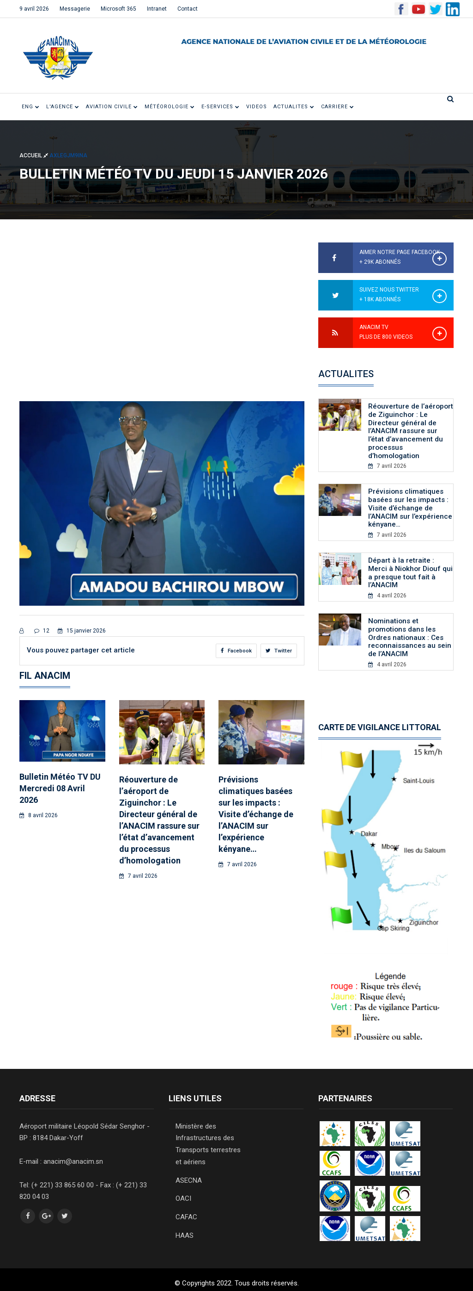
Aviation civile (112, 107)
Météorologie (170, 107)
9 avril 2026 (34, 9)
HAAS (185, 1226)
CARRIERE (337, 107)
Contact (187, 9)
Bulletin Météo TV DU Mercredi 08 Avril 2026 (60, 788)
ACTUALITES (294, 107)
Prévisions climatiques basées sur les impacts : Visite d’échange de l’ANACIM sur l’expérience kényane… (255, 814)
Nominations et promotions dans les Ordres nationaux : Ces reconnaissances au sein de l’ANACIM (409, 631)
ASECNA (189, 1171)
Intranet (157, 9)
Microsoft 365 (118, 9)
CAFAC (186, 1208)
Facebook (236, 650)
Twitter (279, 650)
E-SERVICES (220, 107)
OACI (183, 1189)
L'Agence (62, 107)
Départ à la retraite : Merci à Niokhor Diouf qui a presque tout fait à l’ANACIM (410, 568)
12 (41, 630)
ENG (31, 107)
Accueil (34, 155)
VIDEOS (256, 107)
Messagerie (75, 9)
